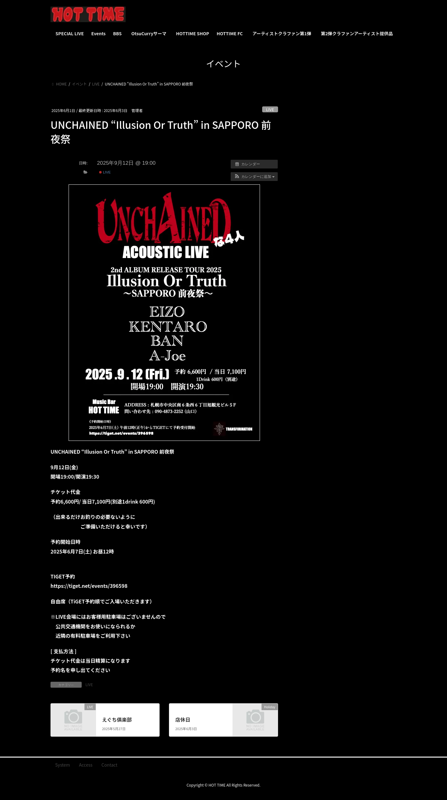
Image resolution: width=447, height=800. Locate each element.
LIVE (270, 109)
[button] (254, 176)
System (62, 765)
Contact (110, 765)
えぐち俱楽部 (117, 719)
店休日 (182, 719)
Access (86, 765)
